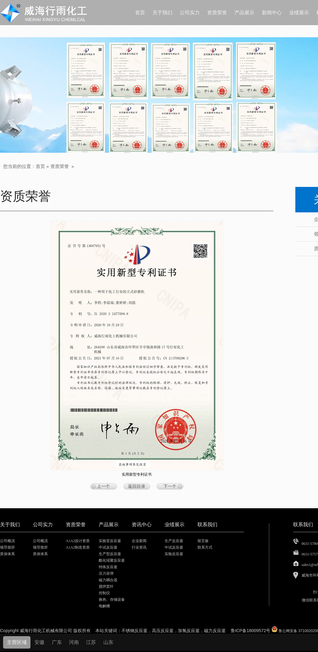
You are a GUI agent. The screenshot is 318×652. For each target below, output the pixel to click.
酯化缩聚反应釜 (112, 560)
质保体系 (7, 554)
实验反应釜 (174, 554)
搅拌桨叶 (106, 586)
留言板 (203, 541)
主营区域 (17, 642)
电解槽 (104, 606)
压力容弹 (106, 573)
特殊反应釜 (108, 567)
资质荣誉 (59, 166)
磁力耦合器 (108, 580)
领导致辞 (7, 547)
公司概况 (7, 541)
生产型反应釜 (110, 554)
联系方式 (205, 547)
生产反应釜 (174, 541)
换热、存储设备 (112, 599)
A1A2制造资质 (78, 547)
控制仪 (104, 593)
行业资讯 (139, 547)
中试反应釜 (108, 547)
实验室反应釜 (110, 541)
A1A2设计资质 (78, 541)
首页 (40, 166)
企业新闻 (139, 541)
